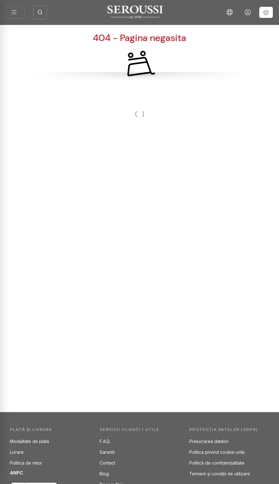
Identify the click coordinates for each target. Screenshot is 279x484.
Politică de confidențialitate (216, 462)
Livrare (17, 452)
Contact (107, 462)
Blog (104, 473)
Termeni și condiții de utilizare (219, 473)
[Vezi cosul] (266, 12)
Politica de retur (26, 462)
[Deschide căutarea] (40, 12)
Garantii (107, 452)
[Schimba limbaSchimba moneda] (229, 12)
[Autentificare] (248, 12)
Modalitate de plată (29, 441)
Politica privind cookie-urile (217, 452)
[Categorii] (15, 12)
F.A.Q (105, 441)
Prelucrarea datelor (209, 441)
